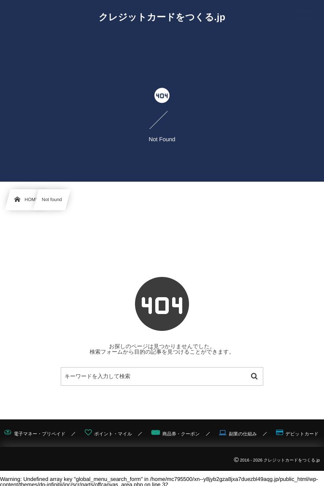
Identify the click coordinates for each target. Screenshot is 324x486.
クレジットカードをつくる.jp (162, 17)
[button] (301, 11)
